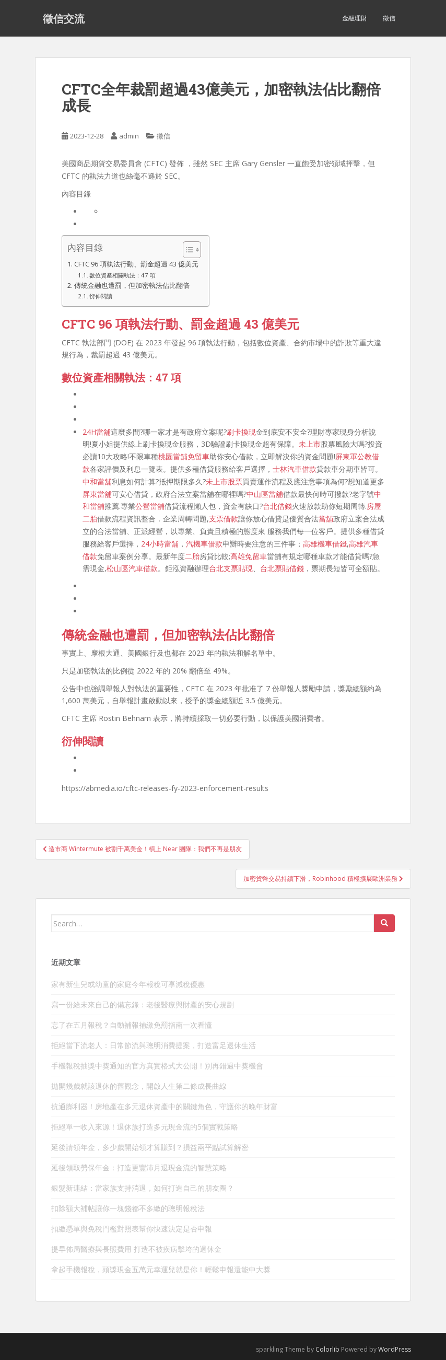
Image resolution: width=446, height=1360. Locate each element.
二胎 (192, 556)
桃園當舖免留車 (183, 456)
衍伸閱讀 (100, 296)
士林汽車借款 (294, 469)
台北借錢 (277, 506)
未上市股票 (224, 481)
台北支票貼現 (231, 568)
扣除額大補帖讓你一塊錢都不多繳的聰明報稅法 (128, 1208)
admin (129, 136)
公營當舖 (150, 506)
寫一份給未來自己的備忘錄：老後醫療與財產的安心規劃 (142, 1004)
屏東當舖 (97, 494)
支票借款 (223, 519)
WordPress (394, 1349)
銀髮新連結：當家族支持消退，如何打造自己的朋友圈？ (142, 1188)
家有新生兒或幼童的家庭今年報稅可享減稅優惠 (128, 984)
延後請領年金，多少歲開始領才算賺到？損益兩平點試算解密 (150, 1147)
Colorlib (327, 1349)
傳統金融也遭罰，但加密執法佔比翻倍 (132, 285)
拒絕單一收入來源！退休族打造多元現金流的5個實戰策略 (144, 1127)
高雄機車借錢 (325, 544)
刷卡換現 (241, 432)
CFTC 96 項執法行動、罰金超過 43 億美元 (136, 264)
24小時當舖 (160, 544)
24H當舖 (97, 432)
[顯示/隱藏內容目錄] (186, 250)
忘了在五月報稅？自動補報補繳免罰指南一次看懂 (131, 1025)
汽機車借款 (204, 544)
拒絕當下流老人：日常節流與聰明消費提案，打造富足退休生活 (153, 1045)
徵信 (389, 18)
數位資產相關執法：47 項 (122, 275)
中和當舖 (97, 481)
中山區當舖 (265, 494)
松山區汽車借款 (132, 568)
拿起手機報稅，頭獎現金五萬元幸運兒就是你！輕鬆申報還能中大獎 (161, 1269)
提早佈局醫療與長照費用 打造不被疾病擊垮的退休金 (136, 1249)
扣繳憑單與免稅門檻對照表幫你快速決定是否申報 (131, 1229)
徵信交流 (64, 18)
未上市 (310, 444)
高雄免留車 (248, 556)
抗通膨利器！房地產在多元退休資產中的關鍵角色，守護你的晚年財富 (164, 1106)
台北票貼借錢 (282, 568)
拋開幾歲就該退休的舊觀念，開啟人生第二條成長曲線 (139, 1086)
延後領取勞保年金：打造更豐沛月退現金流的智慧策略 (139, 1167)
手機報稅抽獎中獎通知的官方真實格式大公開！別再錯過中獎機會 (157, 1066)
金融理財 (354, 18)
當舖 (326, 519)
